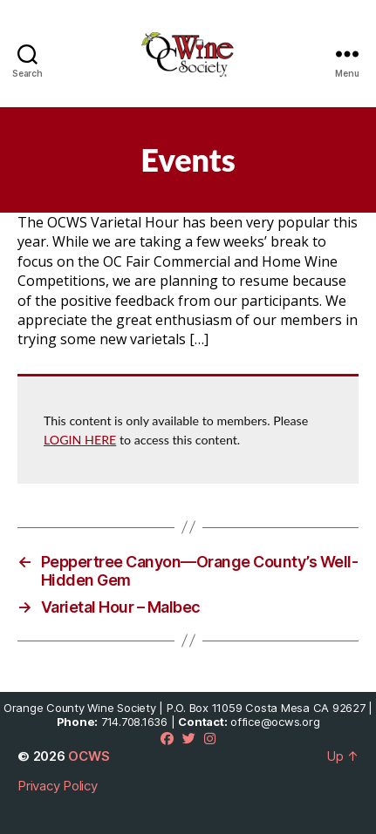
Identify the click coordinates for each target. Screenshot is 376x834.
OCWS (88, 756)
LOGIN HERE (80, 439)
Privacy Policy (57, 785)
